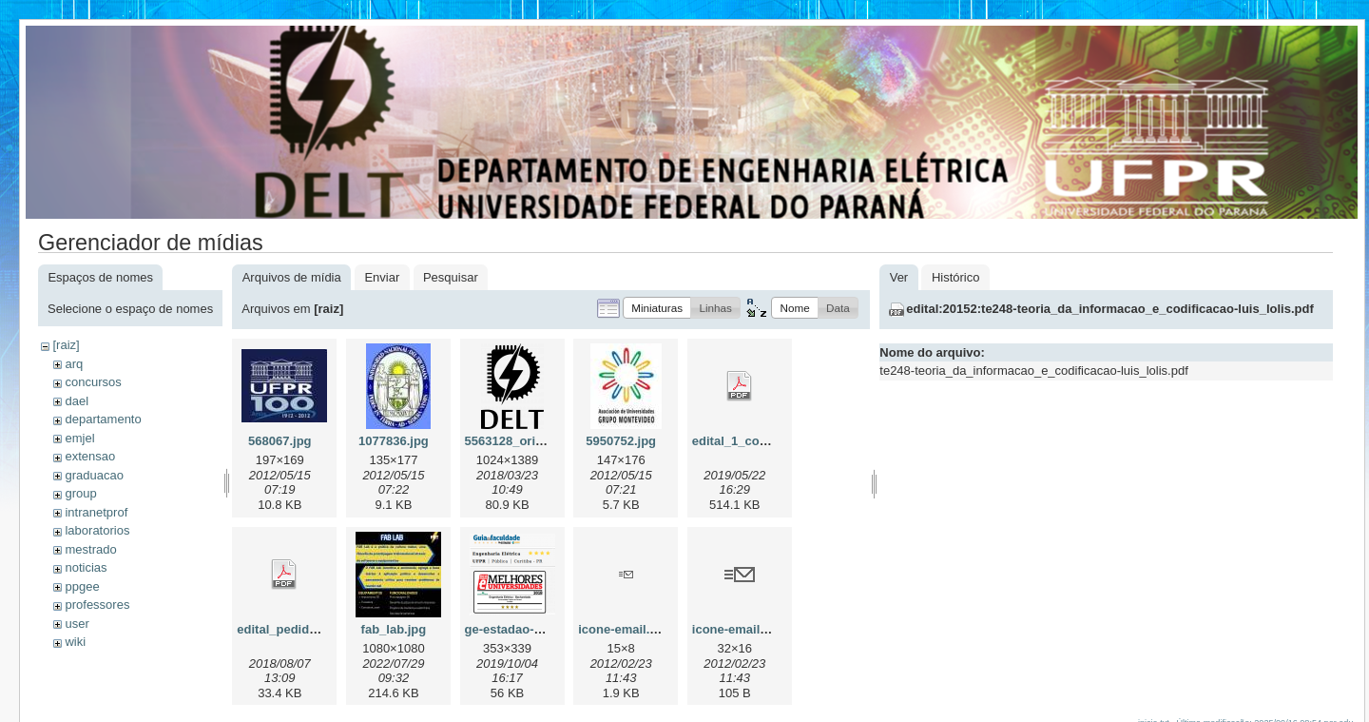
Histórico (956, 277)
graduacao (94, 475)
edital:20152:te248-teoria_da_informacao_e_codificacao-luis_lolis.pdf (1109, 309)
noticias (85, 567)
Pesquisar (450, 277)
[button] (657, 308)
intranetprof (96, 512)
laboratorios (97, 530)
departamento (103, 419)
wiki (75, 641)
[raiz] (65, 345)
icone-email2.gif (738, 629)
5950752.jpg (621, 441)
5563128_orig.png (517, 441)
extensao (90, 456)
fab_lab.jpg (394, 629)
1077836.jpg (393, 441)
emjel (79, 438)
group (80, 493)
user (76, 623)
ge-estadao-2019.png (526, 629)
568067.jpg (280, 441)
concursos (93, 382)
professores (97, 604)
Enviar (381, 277)
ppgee (82, 586)
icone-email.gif (621, 629)
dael (76, 401)
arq (74, 364)
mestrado (90, 549)
